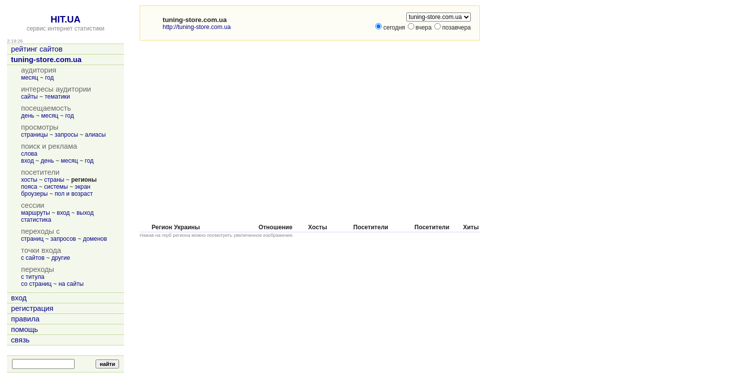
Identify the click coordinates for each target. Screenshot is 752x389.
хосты (29, 179)
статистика (36, 219)
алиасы (95, 134)
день (28, 115)
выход (85, 212)
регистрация (32, 308)
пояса (29, 186)
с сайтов (33, 257)
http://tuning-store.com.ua (197, 27)
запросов (63, 238)
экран (82, 186)
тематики (57, 96)
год (49, 77)
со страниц (36, 283)
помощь (24, 329)
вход (27, 160)
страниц (32, 238)
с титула (33, 276)
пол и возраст (74, 193)
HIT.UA (66, 19)
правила (25, 319)
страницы (34, 134)
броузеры (34, 193)
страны (54, 179)
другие (61, 257)
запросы (66, 134)
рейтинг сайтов (37, 49)
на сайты (71, 283)
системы (56, 186)
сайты (29, 96)
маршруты (35, 212)
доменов (95, 238)
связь (20, 340)
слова (29, 153)
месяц (29, 77)
